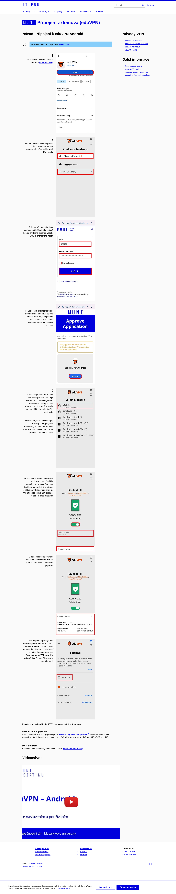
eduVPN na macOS (133, 47)
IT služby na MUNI (42, 849)
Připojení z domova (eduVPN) (68, 22)
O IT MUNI (83, 855)
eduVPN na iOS (131, 50)
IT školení (83, 852)
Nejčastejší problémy (133, 69)
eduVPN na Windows (133, 41)
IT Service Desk (130, 854)
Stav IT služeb (129, 851)
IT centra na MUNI (41, 852)
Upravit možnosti (63, 889)
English (150, 5)
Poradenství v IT (86, 849)
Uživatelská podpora (42, 855)
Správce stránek (28, 866)
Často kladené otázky (133, 66)
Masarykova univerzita (35, 863)
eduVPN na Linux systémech (136, 44)
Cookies (39, 866)
